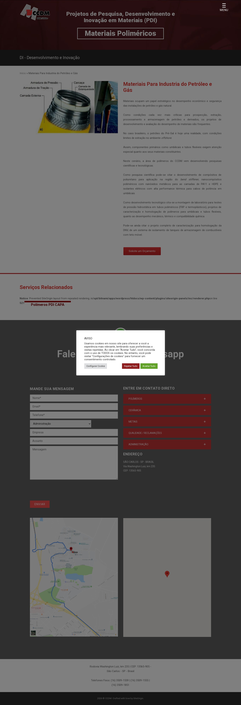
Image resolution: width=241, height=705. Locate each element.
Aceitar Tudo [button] (149, 366)
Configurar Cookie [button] (95, 366)
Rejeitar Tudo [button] (130, 366)
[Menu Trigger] (224, 7)
